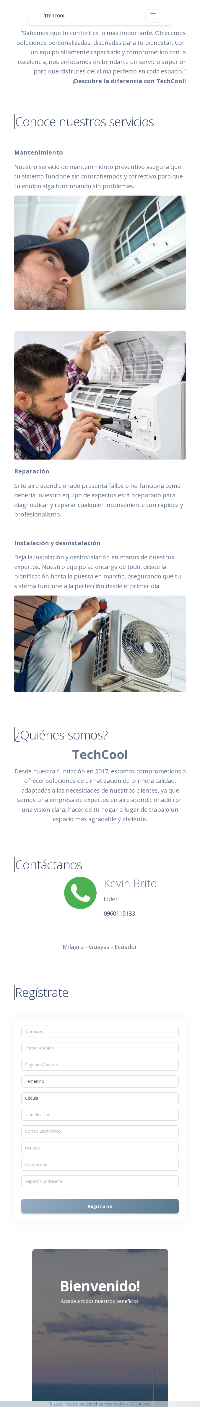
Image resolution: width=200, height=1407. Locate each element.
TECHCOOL (55, 16)
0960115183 (119, 913)
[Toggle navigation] (153, 16)
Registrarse (100, 1206)
